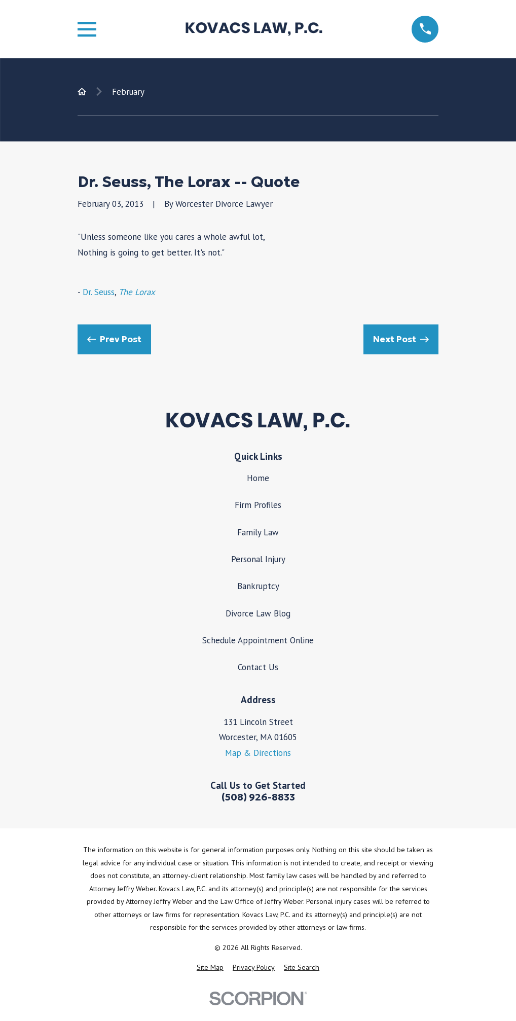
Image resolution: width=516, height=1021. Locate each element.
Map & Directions (258, 752)
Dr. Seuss (99, 292)
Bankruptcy (258, 586)
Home (258, 478)
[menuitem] (210, 967)
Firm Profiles (258, 504)
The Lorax (137, 292)
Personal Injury (258, 559)
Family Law (258, 532)
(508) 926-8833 (258, 797)
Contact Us (258, 667)
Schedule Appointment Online (258, 640)
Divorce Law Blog (258, 613)
